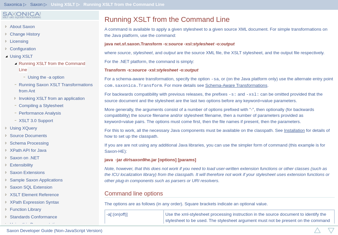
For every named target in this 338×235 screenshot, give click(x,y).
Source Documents (28, 135)
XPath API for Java (28, 150)
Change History (25, 34)
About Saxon (22, 26)
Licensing (19, 41)
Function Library (25, 209)
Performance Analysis (40, 113)
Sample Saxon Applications (36, 180)
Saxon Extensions (27, 172)
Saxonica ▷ (15, 4)
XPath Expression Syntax (34, 202)
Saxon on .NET (24, 157)
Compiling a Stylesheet (41, 105)
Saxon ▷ (38, 4)
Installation (294, 130)
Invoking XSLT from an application (52, 98)
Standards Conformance (33, 216)
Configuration (23, 48)
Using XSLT (21, 56)
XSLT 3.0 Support (36, 120)
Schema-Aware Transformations (236, 85)
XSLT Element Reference (34, 194)
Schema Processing (29, 143)
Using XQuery (23, 128)
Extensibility (21, 165)
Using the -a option (46, 77)
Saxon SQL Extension (31, 187)
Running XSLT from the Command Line (124, 4)
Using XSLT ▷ (65, 4)
